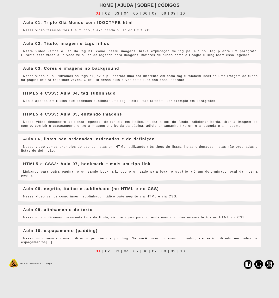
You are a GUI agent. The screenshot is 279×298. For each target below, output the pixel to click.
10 (182, 13)
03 (117, 13)
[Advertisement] (150, 286)
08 (163, 13)
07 (154, 13)
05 (135, 13)
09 (173, 13)
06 (145, 13)
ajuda (125, 5)
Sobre (145, 5)
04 (126, 13)
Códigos (168, 5)
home (106, 5)
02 (107, 13)
